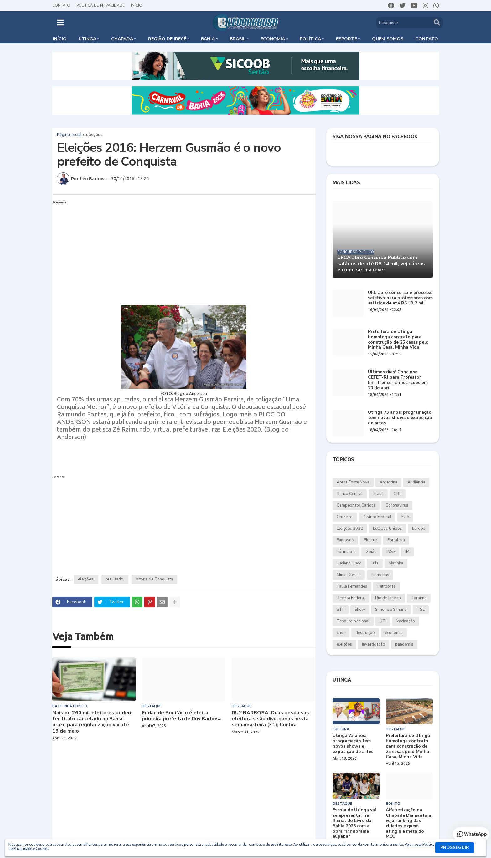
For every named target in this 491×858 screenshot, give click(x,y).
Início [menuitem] (60, 39)
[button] (60, 22)
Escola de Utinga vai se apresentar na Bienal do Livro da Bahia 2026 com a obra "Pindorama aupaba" (354, 823)
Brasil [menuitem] (238, 39)
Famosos (345, 540)
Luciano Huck (349, 563)
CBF (397, 494)
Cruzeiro (345, 517)
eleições (94, 134)
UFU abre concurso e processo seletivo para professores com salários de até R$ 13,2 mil (400, 298)
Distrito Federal (377, 517)
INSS (390, 551)
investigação (373, 644)
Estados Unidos (387, 528)
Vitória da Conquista (154, 579)
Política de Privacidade (100, 5)
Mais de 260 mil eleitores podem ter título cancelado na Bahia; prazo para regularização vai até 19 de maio (92, 722)
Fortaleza (396, 540)
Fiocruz (370, 540)
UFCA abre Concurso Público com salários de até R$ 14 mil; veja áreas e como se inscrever (381, 264)
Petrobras (386, 586)
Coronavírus (396, 505)
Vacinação (405, 621)
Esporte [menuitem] (346, 39)
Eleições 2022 (350, 528)
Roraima (418, 598)
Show (359, 609)
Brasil (378, 494)
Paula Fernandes (352, 586)
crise (341, 633)
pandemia (404, 644)
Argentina (388, 482)
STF (340, 609)
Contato (61, 5)
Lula (375, 563)
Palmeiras (380, 575)
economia (394, 633)
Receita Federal (351, 598)
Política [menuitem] (310, 39)
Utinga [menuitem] (87, 39)
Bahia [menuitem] (208, 39)
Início (136, 5)
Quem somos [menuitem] (387, 39)
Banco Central (350, 494)
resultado (114, 579)
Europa (418, 528)
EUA (405, 517)
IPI (407, 551)
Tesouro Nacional (353, 621)
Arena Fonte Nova (353, 482)
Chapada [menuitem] (122, 39)
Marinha (396, 563)
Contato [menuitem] (426, 39)
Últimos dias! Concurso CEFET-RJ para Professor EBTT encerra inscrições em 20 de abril (398, 380)
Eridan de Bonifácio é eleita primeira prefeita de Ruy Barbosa (182, 716)
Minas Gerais (349, 575)
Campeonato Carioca (356, 505)
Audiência (416, 482)
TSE (421, 609)
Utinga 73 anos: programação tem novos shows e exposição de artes (400, 418)
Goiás (370, 551)
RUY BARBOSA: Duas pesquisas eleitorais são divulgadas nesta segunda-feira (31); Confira (270, 719)
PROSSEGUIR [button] (454, 847)
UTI (383, 621)
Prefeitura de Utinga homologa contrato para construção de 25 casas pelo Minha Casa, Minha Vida (398, 339)
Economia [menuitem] (273, 39)
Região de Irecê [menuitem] (167, 39)
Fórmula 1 (346, 551)
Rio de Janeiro (388, 598)
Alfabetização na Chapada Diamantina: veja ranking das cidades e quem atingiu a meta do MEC (409, 823)
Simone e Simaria (391, 609)
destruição (365, 633)
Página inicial (69, 134)
